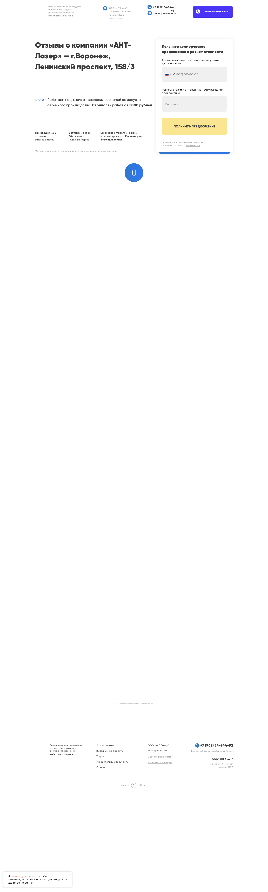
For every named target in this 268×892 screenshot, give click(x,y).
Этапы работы (105, 846)
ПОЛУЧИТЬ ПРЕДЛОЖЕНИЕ (194, 126)
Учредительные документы (112, 862)
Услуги (100, 857)
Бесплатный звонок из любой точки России (212, 851)
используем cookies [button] (25, 876)
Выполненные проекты (109, 851)
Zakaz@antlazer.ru (164, 13)
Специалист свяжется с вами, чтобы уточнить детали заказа (192, 61)
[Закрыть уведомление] (69, 874)
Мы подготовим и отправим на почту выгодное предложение (192, 91)
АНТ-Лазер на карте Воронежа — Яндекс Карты (134, 804)
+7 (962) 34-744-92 (216, 846)
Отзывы (100, 867)
